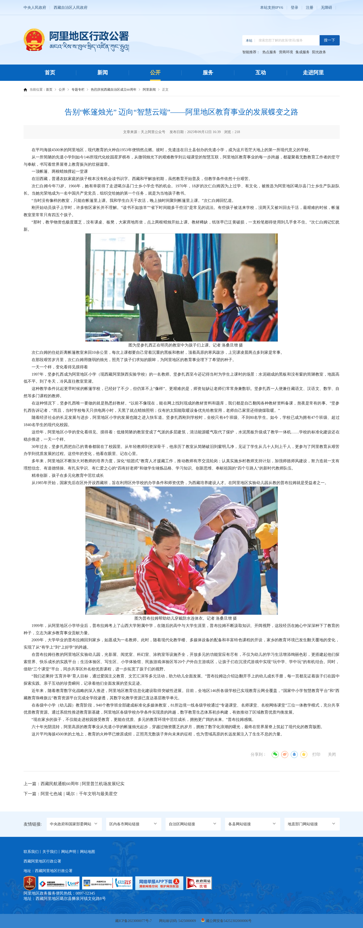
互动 (260, 73)
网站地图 (87, 852)
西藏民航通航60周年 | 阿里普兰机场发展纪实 (83, 783)
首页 (50, 73)
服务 (208, 73)
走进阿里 (313, 73)
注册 (309, 8)
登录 (294, 8)
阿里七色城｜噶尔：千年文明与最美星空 (79, 793)
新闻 (102, 73)
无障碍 (326, 8)
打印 (316, 754)
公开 (155, 73)
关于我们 (49, 852)
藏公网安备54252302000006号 (229, 921)
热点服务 (269, 52)
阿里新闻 (149, 89)
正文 (165, 89)
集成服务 (303, 52)
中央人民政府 (35, 8)
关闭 (332, 754)
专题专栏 (78, 89)
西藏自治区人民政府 (71, 8)
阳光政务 (319, 52)
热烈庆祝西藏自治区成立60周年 (113, 89)
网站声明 (68, 852)
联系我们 (31, 852)
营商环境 (286, 52)
